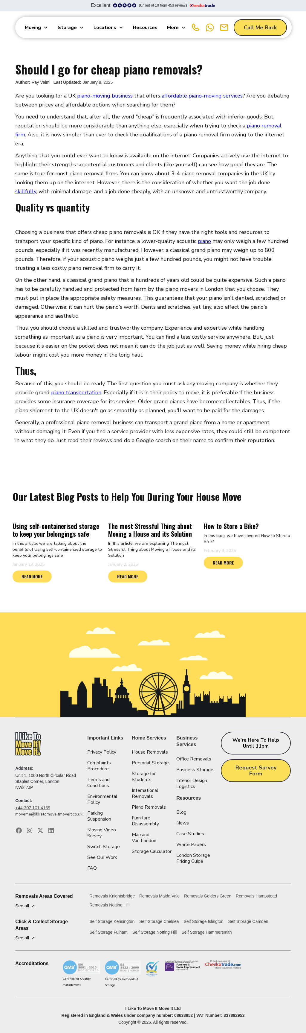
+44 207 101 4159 (32, 808)
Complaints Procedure (99, 766)
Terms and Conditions (98, 782)
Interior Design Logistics (191, 783)
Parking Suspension (99, 816)
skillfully (25, 191)
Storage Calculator (152, 851)
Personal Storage (150, 763)
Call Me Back (260, 27)
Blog (181, 812)
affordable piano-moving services (202, 95)
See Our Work (102, 857)
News (182, 823)
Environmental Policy (102, 799)
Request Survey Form (255, 770)
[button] (36, 27)
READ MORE (32, 576)
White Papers (191, 844)
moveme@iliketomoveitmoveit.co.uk (48, 814)
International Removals (145, 793)
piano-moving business (105, 95)
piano (204, 241)
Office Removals (193, 759)
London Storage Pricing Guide (193, 858)
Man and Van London (144, 837)
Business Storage (194, 769)
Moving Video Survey (101, 833)
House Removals (150, 752)
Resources (145, 27)
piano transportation (76, 392)
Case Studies (190, 833)
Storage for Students (144, 776)
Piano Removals (149, 807)
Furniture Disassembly (145, 821)
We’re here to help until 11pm (255, 743)
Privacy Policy (101, 752)
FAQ (92, 868)
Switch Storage (103, 846)
